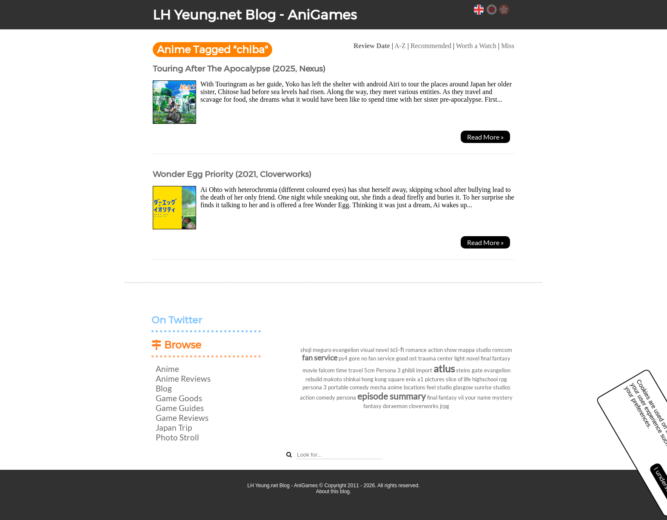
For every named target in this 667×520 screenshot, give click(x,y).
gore (354, 358)
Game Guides (180, 408)
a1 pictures (431, 379)
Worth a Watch (476, 45)
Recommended (430, 45)
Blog (164, 388)
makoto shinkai (341, 379)
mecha (378, 387)
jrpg (444, 406)
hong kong (374, 379)
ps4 (343, 358)
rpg (503, 379)
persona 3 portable (325, 387)
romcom (502, 349)
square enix (402, 379)
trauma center (435, 358)
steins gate (469, 370)
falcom (327, 370)
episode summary (391, 396)
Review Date (371, 45)
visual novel (374, 349)
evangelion (346, 349)
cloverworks (424, 406)
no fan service (378, 358)
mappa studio (474, 349)
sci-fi (397, 349)
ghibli (408, 370)
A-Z (400, 45)
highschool (485, 379)
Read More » (485, 137)
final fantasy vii (445, 397)
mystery (502, 397)
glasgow (463, 387)
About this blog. (333, 491)
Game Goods (179, 398)
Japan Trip (174, 427)
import (424, 370)
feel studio (439, 387)
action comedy (317, 397)
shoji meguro (315, 349)
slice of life (458, 379)
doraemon (395, 406)
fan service (319, 357)
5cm (369, 370)
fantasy (372, 406)
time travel (349, 370)
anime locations (406, 387)
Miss (507, 45)
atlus (444, 368)
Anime (167, 369)
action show (442, 349)
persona (346, 397)
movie (309, 370)
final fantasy (495, 358)
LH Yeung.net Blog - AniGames (255, 14)
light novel (466, 358)
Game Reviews (182, 418)
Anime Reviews (183, 378)
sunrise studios (492, 387)
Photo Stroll (177, 437)
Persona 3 (388, 370)
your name (478, 397)
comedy (359, 387)
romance (416, 349)
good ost (406, 358)
